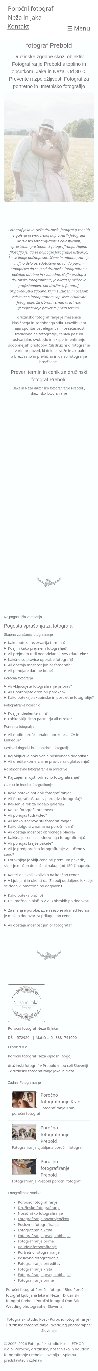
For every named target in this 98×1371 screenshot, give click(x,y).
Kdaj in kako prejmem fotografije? (37, 648)
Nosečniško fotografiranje (40, 1213)
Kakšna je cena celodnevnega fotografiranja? (47, 837)
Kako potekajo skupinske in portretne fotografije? (51, 697)
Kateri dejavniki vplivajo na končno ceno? (43, 874)
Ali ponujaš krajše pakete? (30, 843)
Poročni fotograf (20, 1289)
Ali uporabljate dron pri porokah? (36, 691)
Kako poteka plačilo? (25, 895)
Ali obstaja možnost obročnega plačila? (41, 831)
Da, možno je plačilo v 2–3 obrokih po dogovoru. (50, 900)
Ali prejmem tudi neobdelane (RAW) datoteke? (48, 653)
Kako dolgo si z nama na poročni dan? (41, 826)
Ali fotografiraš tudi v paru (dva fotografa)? (45, 798)
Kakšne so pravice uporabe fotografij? (40, 659)
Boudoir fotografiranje (37, 1246)
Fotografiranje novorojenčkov (43, 1218)
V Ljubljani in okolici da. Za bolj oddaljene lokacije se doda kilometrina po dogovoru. (48, 883)
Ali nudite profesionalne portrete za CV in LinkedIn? (41, 737)
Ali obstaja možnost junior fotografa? (40, 664)
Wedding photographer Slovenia (34, 1306)
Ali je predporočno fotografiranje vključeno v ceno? (44, 851)
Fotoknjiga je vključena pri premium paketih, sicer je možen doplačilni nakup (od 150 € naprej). (47, 862)
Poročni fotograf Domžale (58, 1300)
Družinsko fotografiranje (39, 1207)
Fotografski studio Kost (27, 1319)
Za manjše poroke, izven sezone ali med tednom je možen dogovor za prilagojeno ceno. (48, 913)
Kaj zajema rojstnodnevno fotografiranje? (44, 777)
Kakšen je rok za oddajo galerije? (36, 803)
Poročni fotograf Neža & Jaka (33, 1028)
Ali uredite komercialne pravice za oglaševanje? (49, 761)
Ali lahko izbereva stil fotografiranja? (39, 820)
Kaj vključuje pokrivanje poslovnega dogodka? (48, 755)
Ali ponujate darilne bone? (30, 670)
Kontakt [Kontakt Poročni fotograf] (18, 26)
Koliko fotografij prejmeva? (31, 809)
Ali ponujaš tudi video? (27, 815)
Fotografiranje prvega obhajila (44, 1235)
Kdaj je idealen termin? (28, 713)
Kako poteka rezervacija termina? (37, 642)
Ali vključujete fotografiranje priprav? (40, 686)
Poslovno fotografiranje (38, 1224)
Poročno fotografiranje (37, 1202)
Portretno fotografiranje (39, 1252)
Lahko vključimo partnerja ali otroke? (40, 718)
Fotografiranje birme (36, 1241)
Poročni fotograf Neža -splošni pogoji (40, 1055)
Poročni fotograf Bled (54, 1289)
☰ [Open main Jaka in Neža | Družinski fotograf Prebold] (78, 28)
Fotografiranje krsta (35, 1229)
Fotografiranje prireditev (39, 1263)
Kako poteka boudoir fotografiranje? (39, 792)
